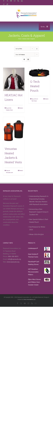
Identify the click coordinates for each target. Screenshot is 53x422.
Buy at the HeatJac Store (9, 109)
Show (20, 54)
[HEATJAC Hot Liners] (13, 79)
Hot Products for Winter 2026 (37, 228)
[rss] (18, 1)
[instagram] (14, 1)
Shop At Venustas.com (9, 171)
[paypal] (7, 4)
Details (21, 108)
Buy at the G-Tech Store (35, 100)
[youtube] (11, 1)
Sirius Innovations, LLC (29, 299)
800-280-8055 (13, 256)
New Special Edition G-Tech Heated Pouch (38, 220)
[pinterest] (4, 4)
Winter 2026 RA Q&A (36, 234)
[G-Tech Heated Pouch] (39, 72)
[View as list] (28, 59)
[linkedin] (22, 1)
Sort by (19, 48)
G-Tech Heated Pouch (35, 86)
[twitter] (7, 1)
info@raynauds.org (14, 259)
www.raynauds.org (13, 262)
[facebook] (4, 1)
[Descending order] (37, 49)
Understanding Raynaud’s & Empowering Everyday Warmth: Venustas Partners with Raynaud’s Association (38, 200)
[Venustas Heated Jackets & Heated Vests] (13, 131)
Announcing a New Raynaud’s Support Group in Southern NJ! (38, 212)
